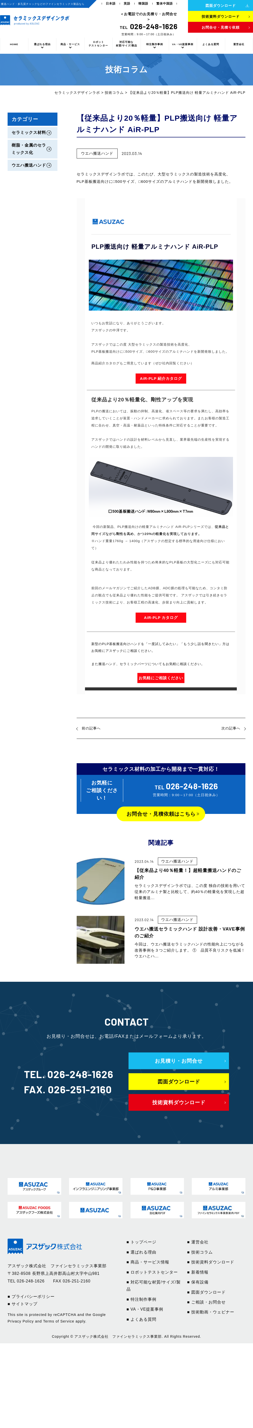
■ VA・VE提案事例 (144, 1309)
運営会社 (238, 44)
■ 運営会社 (197, 1242)
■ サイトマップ (22, 1304)
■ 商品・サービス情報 (147, 1262)
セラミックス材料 (29, 132)
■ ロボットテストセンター (152, 1272)
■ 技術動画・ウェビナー (210, 1312)
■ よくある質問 (141, 1319)
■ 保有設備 (197, 1282)
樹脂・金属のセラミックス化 (29, 149)
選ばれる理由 (42, 44)
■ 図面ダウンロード (206, 1292)
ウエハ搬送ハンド (29, 165)
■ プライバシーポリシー (31, 1296)
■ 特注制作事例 (141, 1299)
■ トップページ (141, 1242)
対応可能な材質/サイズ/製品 (126, 44)
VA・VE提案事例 (182, 44)
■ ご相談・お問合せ (206, 1302)
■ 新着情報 (197, 1272)
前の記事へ (91, 728)
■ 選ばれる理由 (141, 1252)
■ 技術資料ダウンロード (210, 1262)
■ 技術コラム (200, 1252)
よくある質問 (210, 44)
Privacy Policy (21, 1321)
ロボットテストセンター (98, 44)
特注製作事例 (154, 44)
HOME (14, 44)
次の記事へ (230, 728)
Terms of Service (58, 1321)
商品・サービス (70, 44)
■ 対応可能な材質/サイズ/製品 (153, 1285)
